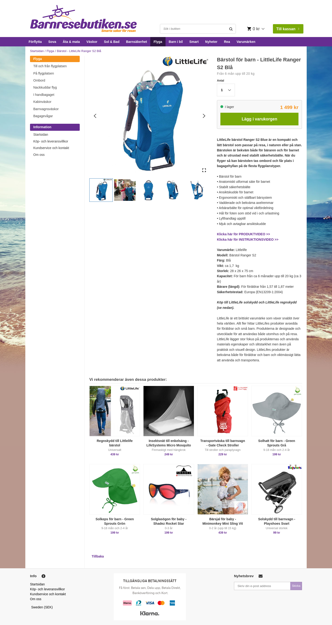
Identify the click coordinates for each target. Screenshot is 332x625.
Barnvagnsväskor (46, 109)
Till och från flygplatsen (50, 66)
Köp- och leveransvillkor (50, 141)
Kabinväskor (42, 102)
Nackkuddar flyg (45, 87)
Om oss (39, 155)
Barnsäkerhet (136, 42)
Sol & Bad (111, 42)
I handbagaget (43, 95)
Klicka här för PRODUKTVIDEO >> (243, 234)
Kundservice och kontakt (51, 148)
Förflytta (35, 42)
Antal (220, 80)
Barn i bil (176, 42)
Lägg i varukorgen (259, 119)
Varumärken (246, 42)
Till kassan (287, 29)
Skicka (296, 586)
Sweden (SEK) (42, 607)
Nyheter (211, 42)
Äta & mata (71, 42)
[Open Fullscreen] (204, 170)
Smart (194, 42)
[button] (101, 190)
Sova (52, 42)
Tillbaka (98, 556)
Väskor (92, 42)
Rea (227, 42)
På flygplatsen (43, 73)
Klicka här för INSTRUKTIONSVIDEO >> (247, 239)
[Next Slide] (204, 116)
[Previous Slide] (95, 116)
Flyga (158, 42)
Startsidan (37, 51)
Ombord (39, 80)
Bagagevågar (43, 116)
